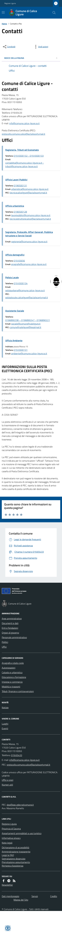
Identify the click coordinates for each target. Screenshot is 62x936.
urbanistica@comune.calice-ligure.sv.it (29, 189)
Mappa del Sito (21, 900)
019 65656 (19, 260)
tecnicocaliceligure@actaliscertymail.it (28, 192)
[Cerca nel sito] (53, 12)
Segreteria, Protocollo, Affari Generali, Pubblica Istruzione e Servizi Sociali (29, 233)
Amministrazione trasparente (16, 851)
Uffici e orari (7, 780)
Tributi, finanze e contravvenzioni (18, 691)
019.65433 (16, 755)
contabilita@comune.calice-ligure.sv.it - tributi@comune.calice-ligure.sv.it (24, 164)
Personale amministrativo (14, 637)
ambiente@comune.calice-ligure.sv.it (29, 353)
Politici (5, 642)
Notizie (5, 707)
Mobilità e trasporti (11, 686)
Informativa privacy (11, 838)
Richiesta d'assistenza (12, 865)
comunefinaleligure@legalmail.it (25, 327)
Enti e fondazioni (10, 628)
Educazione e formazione (14, 677)
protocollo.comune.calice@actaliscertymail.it (23, 134)
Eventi (5, 728)
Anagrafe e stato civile (13, 663)
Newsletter (7, 885)
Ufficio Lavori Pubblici (16, 179)
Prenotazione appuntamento (16, 862)
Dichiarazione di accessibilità (15, 847)
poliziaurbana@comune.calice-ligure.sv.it (25, 290)
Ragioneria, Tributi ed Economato (22, 150)
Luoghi (5, 723)
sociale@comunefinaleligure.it (25, 323)
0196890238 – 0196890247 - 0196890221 (27, 320)
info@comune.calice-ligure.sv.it (24, 123)
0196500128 (20, 211)
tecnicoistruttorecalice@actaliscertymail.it (30, 219)
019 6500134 (21, 283)
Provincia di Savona (11, 828)
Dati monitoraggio (10, 896)
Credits (53, 896)
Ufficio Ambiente (13, 340)
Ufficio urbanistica (14, 206)
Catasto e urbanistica (12, 672)
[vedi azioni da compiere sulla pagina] (41, 46)
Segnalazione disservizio (13, 858)
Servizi (35, 896)
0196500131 (20, 185)
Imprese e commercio (12, 682)
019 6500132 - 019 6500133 (29, 155)
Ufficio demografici (14, 255)
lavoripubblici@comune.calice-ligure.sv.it (30, 215)
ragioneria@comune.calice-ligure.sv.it (29, 241)
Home (4, 23)
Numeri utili (7, 784)
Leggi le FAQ (8, 855)
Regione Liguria (10, 3)
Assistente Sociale (14, 310)
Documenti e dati (10, 623)
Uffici (4, 647)
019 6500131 (21, 350)
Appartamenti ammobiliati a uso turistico (21, 833)
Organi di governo (10, 632)
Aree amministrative (12, 618)
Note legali (7, 843)
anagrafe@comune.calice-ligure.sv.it (29, 264)
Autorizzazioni (8, 667)
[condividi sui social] (9, 46)
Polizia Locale (12, 277)
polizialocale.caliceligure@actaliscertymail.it (26, 297)
